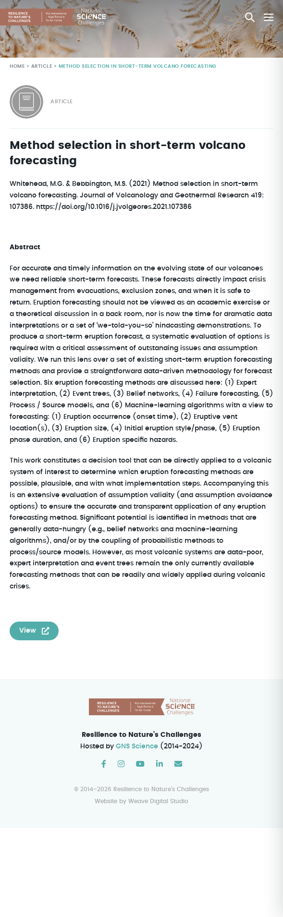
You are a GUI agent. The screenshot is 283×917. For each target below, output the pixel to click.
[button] (250, 17)
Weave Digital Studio (158, 801)
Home (17, 66)
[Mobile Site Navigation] (268, 17)
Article (40, 66)
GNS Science (137, 747)
